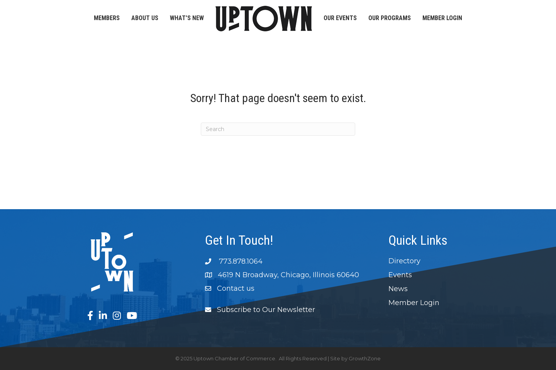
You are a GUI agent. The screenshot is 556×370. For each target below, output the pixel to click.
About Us (144, 18)
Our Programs (389, 18)
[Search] (278, 129)
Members (107, 18)
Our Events (340, 18)
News (398, 289)
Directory (404, 261)
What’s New (187, 18)
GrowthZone (365, 358)
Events (400, 275)
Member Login (442, 18)
